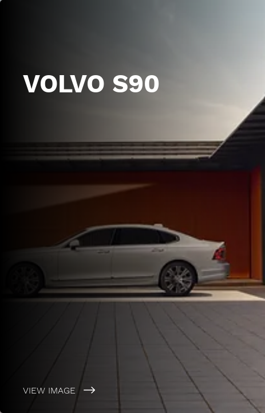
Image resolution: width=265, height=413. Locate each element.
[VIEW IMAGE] (132, 390)
